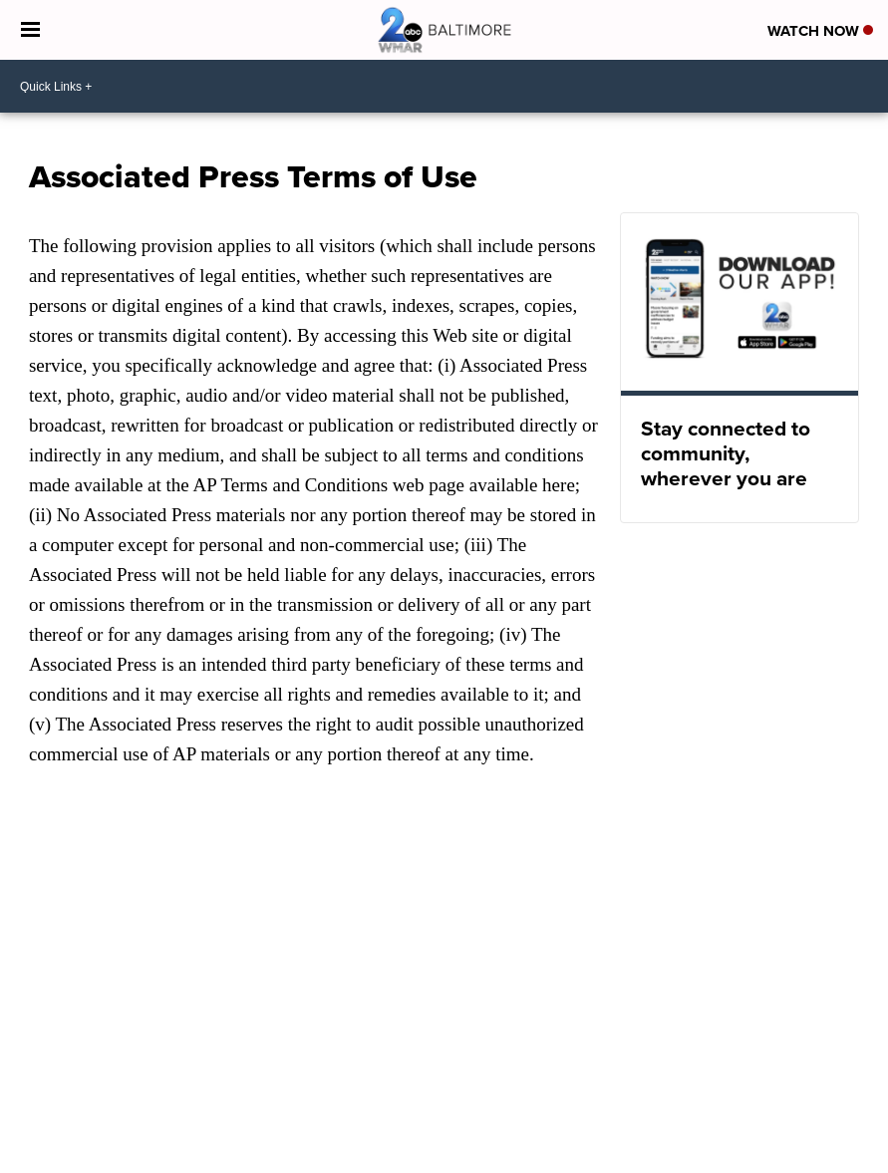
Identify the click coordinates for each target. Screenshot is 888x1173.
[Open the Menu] (30, 30)
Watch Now (820, 31)
